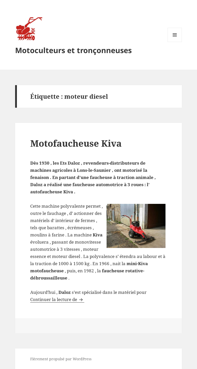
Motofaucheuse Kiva (76, 143)
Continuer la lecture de (57, 299)
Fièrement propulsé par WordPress (60, 358)
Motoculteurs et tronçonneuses (73, 50)
